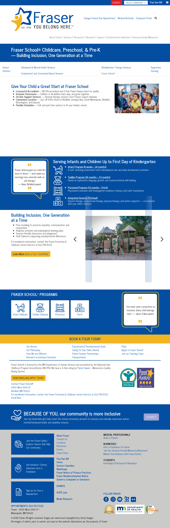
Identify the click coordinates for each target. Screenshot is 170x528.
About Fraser (55, 37)
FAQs (124, 346)
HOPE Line (62, 492)
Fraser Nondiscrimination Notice (72, 476)
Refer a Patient (110, 438)
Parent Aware (83, 368)
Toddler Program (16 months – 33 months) (89, 177)
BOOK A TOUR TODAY (85, 339)
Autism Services (6, 69)
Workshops (62, 469)
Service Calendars (65, 466)
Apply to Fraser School (132, 350)
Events (60, 449)
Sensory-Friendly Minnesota (145, 37)
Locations (61, 442)
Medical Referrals (126, 18)
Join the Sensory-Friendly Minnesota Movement (125, 450)
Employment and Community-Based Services (42, 73)
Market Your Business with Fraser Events (122, 454)
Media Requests (64, 499)
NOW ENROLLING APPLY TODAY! (28, 378)
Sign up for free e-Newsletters (35, 492)
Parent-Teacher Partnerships (85, 354)
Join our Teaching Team (133, 354)
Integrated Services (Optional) (83, 198)
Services (68, 37)
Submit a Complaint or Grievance (73, 479)
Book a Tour (31, 254)
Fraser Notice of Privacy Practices (74, 472)
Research (90, 37)
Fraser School (108, 73)
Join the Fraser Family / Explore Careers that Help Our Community (38, 444)
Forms (60, 462)
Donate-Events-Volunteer (118, 37)
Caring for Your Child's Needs (85, 350)
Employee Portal (144, 18)
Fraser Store (62, 453)
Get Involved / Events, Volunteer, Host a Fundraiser (36, 468)
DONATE (116, 3)
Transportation (79, 357)
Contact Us (62, 439)
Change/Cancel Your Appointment (99, 18)
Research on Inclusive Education (41, 357)
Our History (31, 346)
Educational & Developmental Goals (89, 346)
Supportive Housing (156, 69)
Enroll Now (43, 254)
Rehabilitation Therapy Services (116, 67)
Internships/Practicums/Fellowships (120, 463)
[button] (156, 18)
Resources (79, 37)
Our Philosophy (33, 350)
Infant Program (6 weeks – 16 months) (87, 167)
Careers (100, 37)
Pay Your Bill (63, 459)
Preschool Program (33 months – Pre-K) (88, 187)
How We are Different (36, 354)
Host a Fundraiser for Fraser (116, 447)
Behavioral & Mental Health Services (38, 67)
